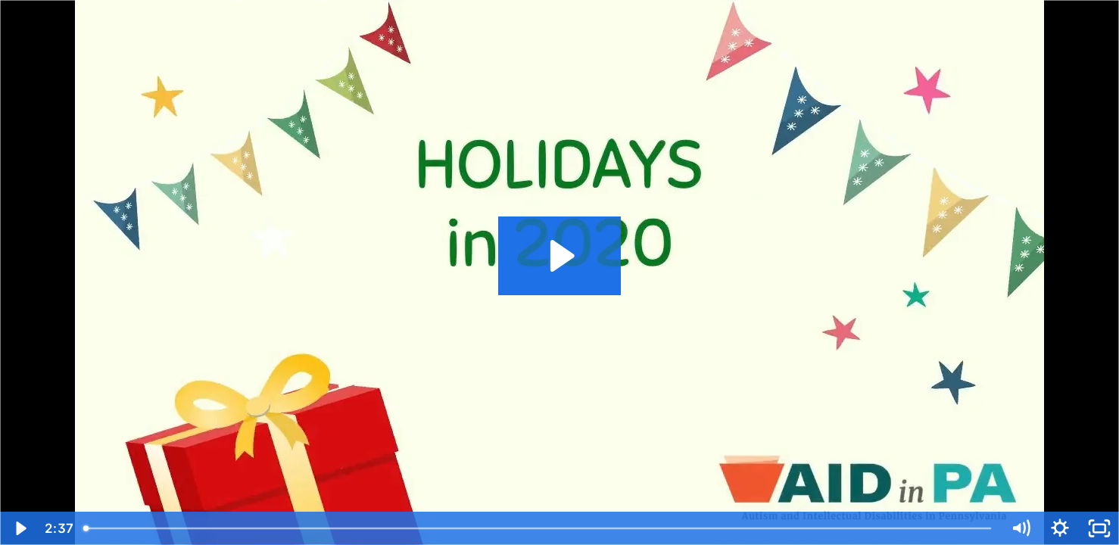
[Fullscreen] (1099, 528)
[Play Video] (19, 528)
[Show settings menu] (1060, 528)
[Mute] (1020, 528)
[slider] (538, 528)
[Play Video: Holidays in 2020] (560, 255)
